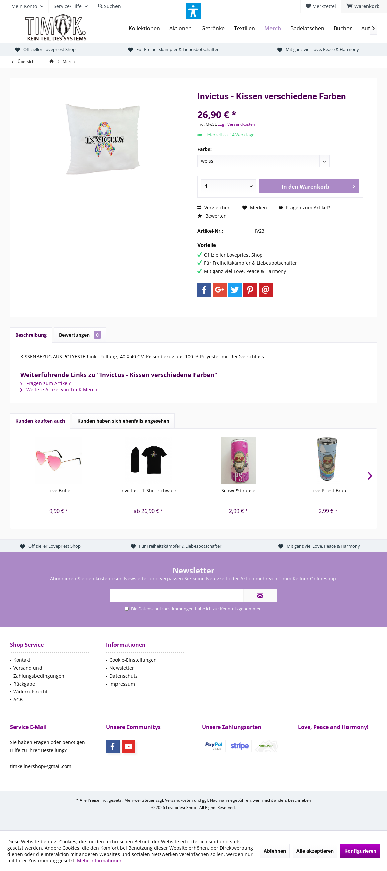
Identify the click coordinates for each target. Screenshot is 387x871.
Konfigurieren (360, 851)
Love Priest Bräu (328, 490)
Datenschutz (123, 676)
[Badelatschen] (307, 29)
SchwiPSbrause (238, 490)
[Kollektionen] (144, 29)
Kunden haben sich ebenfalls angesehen (123, 421)
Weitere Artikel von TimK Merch (58, 389)
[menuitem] (364, 6)
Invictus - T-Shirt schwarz (148, 490)
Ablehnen (275, 851)
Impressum (122, 684)
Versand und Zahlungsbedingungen (38, 672)
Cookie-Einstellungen (133, 660)
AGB (18, 699)
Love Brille (58, 490)
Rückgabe (24, 684)
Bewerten (212, 216)
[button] (193, 11)
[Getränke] (213, 29)
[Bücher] (343, 29)
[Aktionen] (181, 29)
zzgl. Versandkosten (236, 124)
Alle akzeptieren (315, 851)
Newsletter (121, 668)
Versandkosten (179, 800)
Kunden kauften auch (40, 421)
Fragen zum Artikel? (304, 207)
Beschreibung (31, 335)
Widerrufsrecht (30, 691)
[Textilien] (244, 29)
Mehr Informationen (100, 860)
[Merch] (273, 29)
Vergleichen (214, 207)
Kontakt (21, 660)
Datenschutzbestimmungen (166, 609)
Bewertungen (80, 335)
